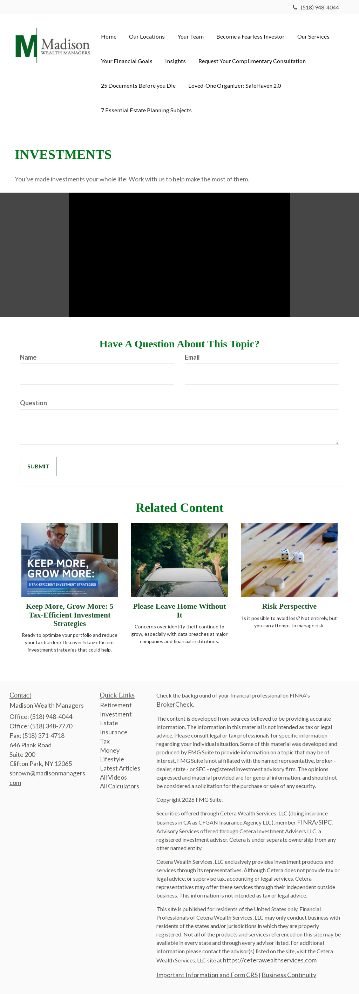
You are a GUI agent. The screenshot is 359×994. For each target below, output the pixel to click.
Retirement (116, 705)
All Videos (113, 777)
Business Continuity (289, 975)
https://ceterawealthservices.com (270, 960)
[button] (147, 36)
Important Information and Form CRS (207, 975)
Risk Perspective (289, 606)
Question (33, 403)
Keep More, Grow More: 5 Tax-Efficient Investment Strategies (70, 614)
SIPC (325, 822)
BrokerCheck (174, 704)
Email (192, 357)
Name (28, 357)
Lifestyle (112, 759)
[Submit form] (38, 466)
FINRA (306, 822)
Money (110, 750)
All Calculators (119, 786)
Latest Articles (120, 768)
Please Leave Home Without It (179, 610)
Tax (105, 741)
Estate (109, 723)
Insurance (114, 732)
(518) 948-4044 (316, 7)
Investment (116, 714)
